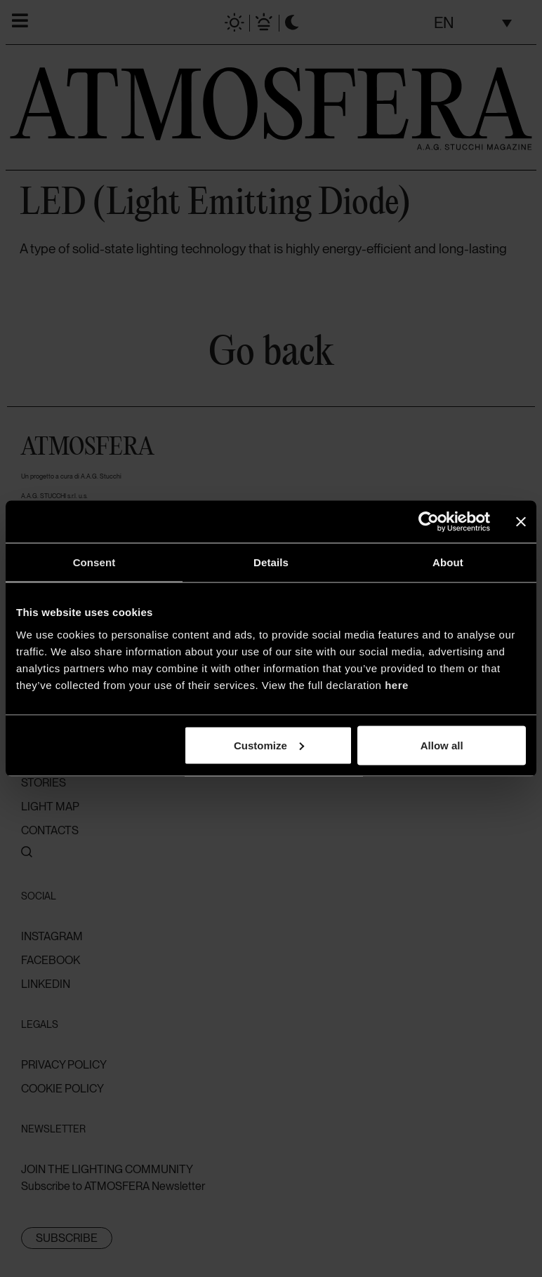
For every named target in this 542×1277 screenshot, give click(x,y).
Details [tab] (271, 562)
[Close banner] (521, 522)
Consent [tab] (94, 562)
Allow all (442, 745)
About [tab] (447, 562)
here (397, 684)
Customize (269, 745)
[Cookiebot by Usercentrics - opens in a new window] (428, 522)
